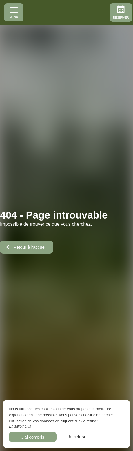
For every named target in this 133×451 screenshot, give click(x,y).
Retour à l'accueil (26, 247)
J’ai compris (32, 436)
